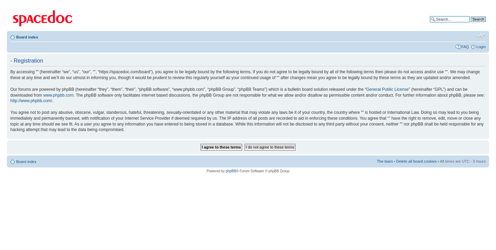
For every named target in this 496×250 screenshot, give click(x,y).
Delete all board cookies (416, 161)
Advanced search (471, 24)
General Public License (387, 89)
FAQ (465, 47)
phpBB (231, 171)
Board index (27, 37)
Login (481, 47)
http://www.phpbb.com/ (31, 100)
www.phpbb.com (58, 95)
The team (385, 161)
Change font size (481, 36)
